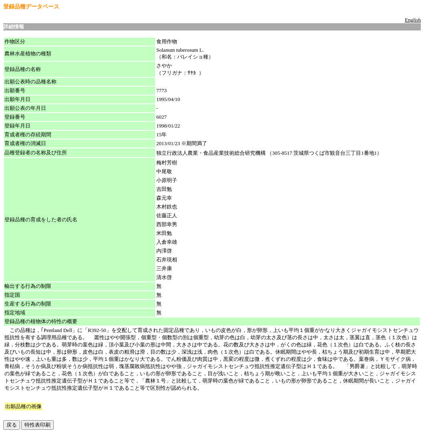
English (413, 20)
